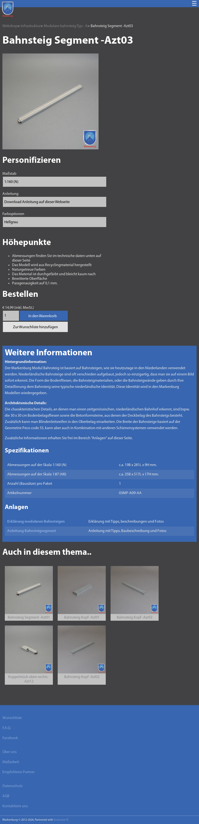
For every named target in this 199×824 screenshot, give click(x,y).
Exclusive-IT (61, 819)
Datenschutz (12, 786)
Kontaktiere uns (15, 806)
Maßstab (9, 174)
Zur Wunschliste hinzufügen (35, 327)
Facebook (10, 738)
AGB (5, 796)
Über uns (9, 752)
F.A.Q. (6, 728)
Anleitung (10, 194)
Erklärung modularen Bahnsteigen (36, 522)
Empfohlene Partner (18, 772)
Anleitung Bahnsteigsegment (31, 531)
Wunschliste (12, 718)
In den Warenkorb (42, 316)
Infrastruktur (31, 26)
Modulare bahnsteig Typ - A (65, 26)
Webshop (10, 26)
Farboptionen (13, 214)
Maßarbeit (10, 762)
